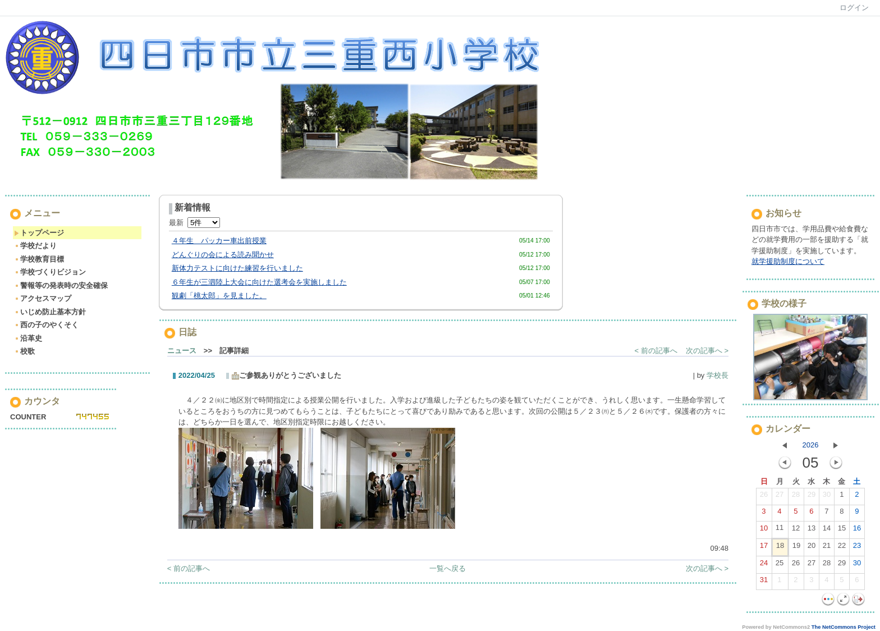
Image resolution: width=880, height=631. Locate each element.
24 (764, 565)
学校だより (35, 245)
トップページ (39, 232)
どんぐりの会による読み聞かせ (223, 254)
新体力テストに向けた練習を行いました (237, 268)
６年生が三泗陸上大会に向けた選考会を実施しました (259, 282)
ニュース (181, 350)
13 (811, 530)
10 (764, 530)
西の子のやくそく (46, 325)
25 (779, 565)
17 (764, 548)
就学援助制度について (787, 261)
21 (827, 548)
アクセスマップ (42, 298)
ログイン (854, 7)
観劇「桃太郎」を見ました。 (219, 295)
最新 (194, 222)
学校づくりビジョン (50, 272)
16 (857, 530)
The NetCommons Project (844, 627)
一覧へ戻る (447, 568)
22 (842, 548)
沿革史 (28, 338)
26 (764, 497)
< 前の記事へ (656, 350)
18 (780, 548)
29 (811, 497)
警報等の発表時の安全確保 (61, 285)
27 (779, 497)
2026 (811, 445)
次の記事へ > (707, 350)
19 (796, 548)
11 (779, 530)
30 (827, 497)
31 (764, 582)
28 (796, 497)
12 (796, 530)
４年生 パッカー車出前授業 (219, 240)
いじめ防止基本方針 (50, 312)
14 (827, 530)
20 (811, 548)
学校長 (717, 375)
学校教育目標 (39, 259)
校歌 (24, 351)
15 (842, 530)
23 (857, 548)
